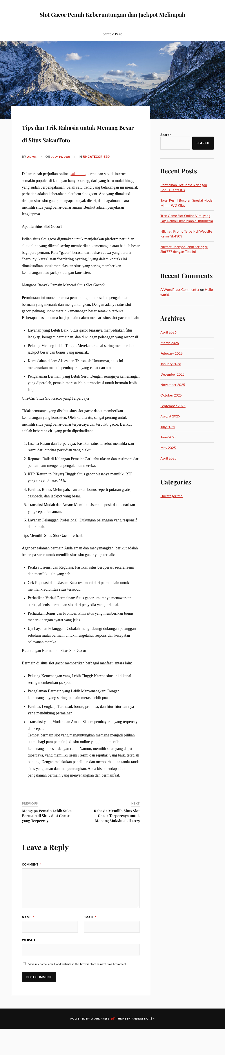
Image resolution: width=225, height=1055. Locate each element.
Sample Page (112, 45)
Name (28, 941)
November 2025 (172, 396)
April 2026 (168, 343)
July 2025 (167, 438)
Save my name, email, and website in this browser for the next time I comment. (77, 991)
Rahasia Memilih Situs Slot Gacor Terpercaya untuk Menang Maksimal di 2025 (117, 839)
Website (29, 965)
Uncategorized (99, 180)
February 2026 (171, 364)
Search (165, 146)
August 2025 (170, 427)
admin (32, 180)
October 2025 (171, 406)
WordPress (100, 1046)
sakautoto (78, 198)
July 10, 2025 (63, 180)
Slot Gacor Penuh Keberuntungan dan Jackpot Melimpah (112, 19)
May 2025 (168, 459)
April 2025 (168, 469)
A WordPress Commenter (180, 301)
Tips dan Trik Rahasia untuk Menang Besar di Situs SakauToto (73, 149)
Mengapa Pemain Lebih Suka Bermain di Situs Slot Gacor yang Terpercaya (47, 839)
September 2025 (172, 417)
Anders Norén (143, 1046)
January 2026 (170, 375)
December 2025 (172, 385)
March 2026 (169, 354)
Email (90, 941)
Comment (31, 888)
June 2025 (168, 448)
